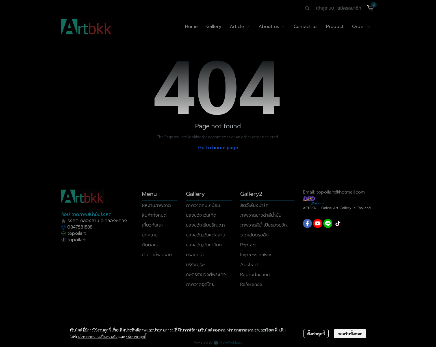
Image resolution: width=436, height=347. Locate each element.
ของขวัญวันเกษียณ (205, 244)
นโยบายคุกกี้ (136, 336)
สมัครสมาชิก (349, 8)
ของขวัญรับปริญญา (205, 225)
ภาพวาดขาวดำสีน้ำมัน (260, 215)
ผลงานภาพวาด (156, 205)
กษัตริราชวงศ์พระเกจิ (206, 274)
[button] (307, 8)
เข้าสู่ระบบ (325, 8)
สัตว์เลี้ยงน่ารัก (254, 205)
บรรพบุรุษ (195, 264)
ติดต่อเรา (151, 244)
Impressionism (255, 254)
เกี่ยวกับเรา (152, 225)
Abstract (249, 264)
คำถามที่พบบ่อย (157, 254)
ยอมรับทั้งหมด (350, 333)
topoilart (73, 233)
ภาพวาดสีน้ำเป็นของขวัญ (264, 225)
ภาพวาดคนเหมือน (203, 205)
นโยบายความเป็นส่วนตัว (98, 336)
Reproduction (255, 274)
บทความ (150, 235)
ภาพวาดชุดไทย (200, 284)
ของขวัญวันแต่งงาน (205, 235)
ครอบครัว (195, 254)
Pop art (248, 244)
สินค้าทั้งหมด (154, 215)
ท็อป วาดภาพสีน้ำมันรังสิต (86, 214)
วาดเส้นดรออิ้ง (254, 235)
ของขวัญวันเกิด (201, 215)
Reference (251, 284)
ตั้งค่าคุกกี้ (316, 333)
